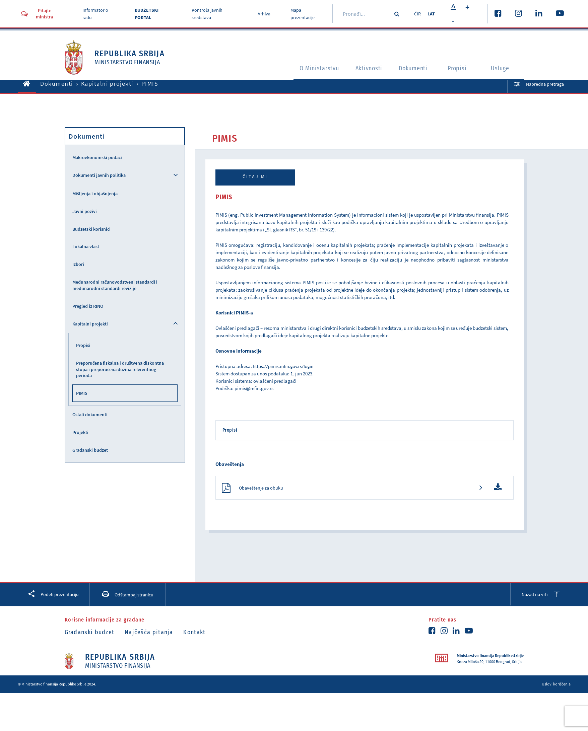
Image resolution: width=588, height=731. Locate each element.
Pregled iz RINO (87, 306)
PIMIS (81, 393)
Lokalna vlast (85, 246)
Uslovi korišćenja (556, 684)
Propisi (459, 69)
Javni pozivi (84, 211)
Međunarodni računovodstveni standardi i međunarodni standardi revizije (114, 285)
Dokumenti (413, 69)
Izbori (78, 264)
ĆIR (415, 14)
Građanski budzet (90, 450)
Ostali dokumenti (90, 415)
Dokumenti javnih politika (99, 175)
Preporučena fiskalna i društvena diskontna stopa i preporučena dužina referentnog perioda (120, 369)
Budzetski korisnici (91, 229)
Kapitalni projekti (107, 83)
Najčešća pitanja (151, 633)
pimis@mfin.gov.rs (254, 388)
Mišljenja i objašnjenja (95, 194)
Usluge (502, 69)
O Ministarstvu (307, 69)
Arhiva (262, 14)
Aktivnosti (363, 69)
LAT (431, 14)
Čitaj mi (255, 176)
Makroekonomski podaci (97, 157)
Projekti (80, 432)
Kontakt (199, 633)
